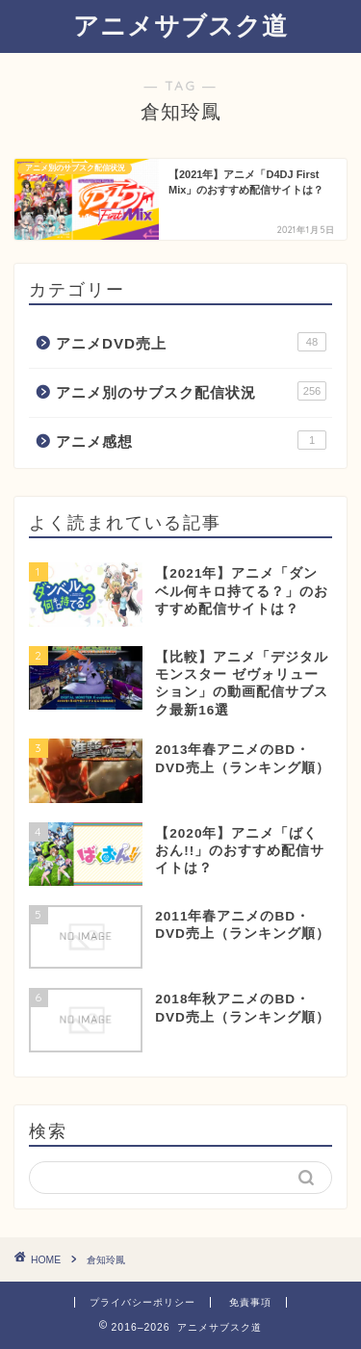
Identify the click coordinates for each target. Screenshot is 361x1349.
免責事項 (250, 1302)
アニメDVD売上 (191, 341)
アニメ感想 (191, 440)
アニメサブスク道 (180, 25)
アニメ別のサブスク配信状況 (191, 391)
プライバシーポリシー (142, 1302)
